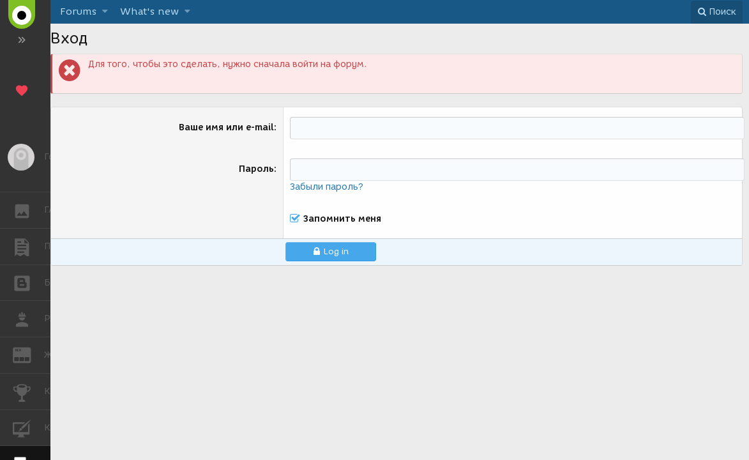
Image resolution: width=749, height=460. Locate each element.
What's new (149, 11)
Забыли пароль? (326, 186)
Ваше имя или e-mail (226, 127)
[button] (105, 12)
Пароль (256, 169)
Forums (78, 11)
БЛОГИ (28, 282)
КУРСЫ (28, 427)
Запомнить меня (342, 219)
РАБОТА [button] (28, 319)
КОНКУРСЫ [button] (28, 392)
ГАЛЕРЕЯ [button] (28, 210)
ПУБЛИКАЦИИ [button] (28, 246)
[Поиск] (717, 12)
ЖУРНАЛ (28, 354)
